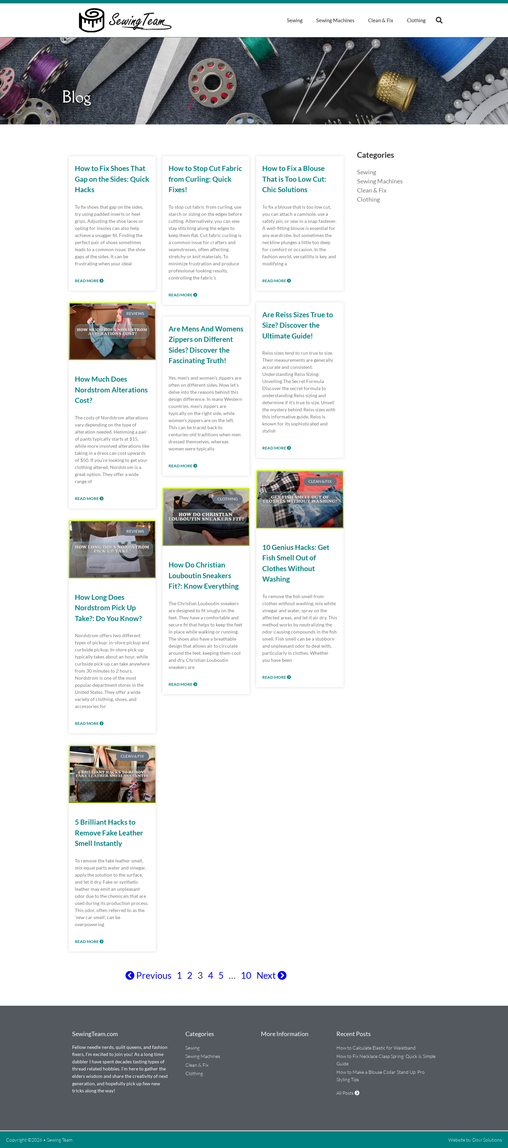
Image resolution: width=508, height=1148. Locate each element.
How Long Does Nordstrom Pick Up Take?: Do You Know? (108, 607)
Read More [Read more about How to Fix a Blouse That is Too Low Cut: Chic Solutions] (276, 280)
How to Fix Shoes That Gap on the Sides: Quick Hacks (112, 179)
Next (272, 975)
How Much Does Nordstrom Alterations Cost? (111, 389)
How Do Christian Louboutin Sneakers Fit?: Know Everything (204, 574)
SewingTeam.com (95, 1033)
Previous (148, 975)
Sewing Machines (335, 20)
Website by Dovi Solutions (475, 1140)
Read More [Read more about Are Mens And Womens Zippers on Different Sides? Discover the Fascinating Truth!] (183, 465)
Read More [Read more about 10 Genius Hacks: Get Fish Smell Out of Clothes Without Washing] (276, 676)
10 (246, 975)
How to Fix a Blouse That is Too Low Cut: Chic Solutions (294, 179)
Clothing (416, 20)
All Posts (347, 1093)
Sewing (295, 20)
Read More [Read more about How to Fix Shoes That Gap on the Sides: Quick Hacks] (89, 280)
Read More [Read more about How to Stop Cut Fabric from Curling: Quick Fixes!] (183, 294)
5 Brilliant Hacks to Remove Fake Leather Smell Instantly (109, 832)
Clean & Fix (380, 20)
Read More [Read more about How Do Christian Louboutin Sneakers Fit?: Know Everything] (183, 683)
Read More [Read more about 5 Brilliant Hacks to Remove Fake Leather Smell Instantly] (89, 941)
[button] (439, 20)
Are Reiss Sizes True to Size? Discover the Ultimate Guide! (297, 325)
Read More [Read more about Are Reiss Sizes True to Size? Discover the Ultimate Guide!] (276, 447)
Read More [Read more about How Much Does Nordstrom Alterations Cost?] (89, 498)
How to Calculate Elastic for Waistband (376, 1048)
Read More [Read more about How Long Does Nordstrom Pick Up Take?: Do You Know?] (89, 723)
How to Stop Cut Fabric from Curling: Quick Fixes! (205, 179)
